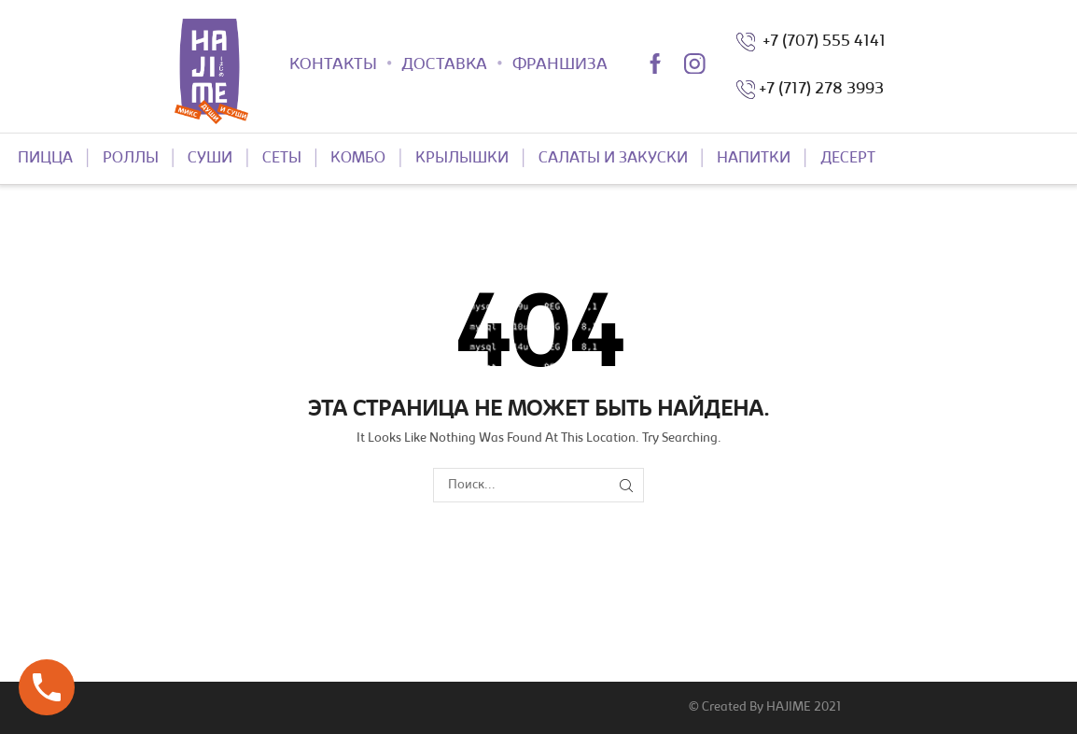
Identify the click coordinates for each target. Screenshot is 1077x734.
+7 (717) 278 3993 (821, 89)
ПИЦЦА (45, 158)
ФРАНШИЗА (560, 65)
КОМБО (357, 158)
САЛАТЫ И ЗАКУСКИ (613, 158)
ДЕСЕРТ (847, 158)
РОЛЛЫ (131, 158)
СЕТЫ (281, 158)
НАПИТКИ (753, 158)
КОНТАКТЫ (333, 65)
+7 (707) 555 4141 (820, 42)
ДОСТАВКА (444, 65)
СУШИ (210, 158)
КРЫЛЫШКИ (462, 158)
